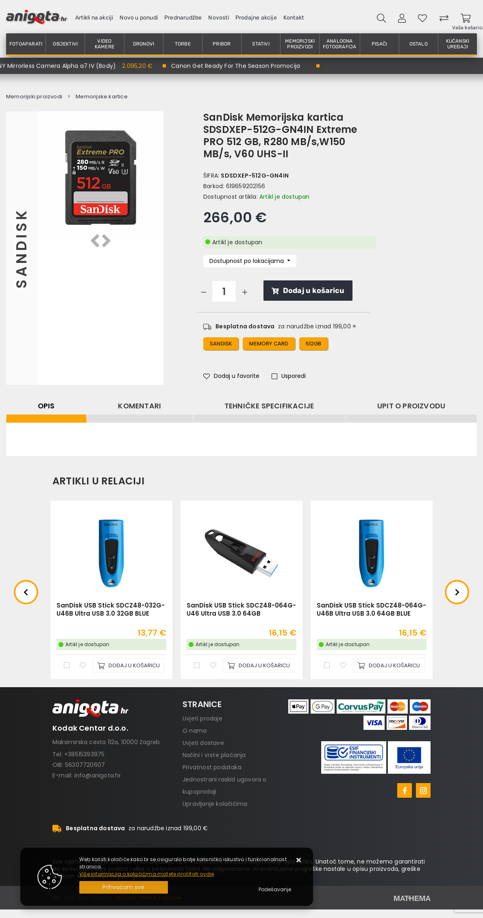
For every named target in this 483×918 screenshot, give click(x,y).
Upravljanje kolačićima (215, 804)
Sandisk (22, 248)
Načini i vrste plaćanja (214, 755)
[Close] (123, 887)
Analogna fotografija (339, 44)
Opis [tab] (46, 406)
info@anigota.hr (97, 775)
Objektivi (65, 44)
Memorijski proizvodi (300, 44)
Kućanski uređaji (458, 44)
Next (457, 592)
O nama (195, 731)
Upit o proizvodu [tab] (411, 406)
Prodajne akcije (256, 17)
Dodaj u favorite (231, 376)
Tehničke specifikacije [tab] (269, 406)
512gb (314, 343)
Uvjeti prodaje (202, 718)
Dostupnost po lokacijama (247, 261)
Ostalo (418, 44)
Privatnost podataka (212, 767)
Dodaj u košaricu (308, 290)
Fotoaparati (25, 44)
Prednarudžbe (183, 17)
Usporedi (289, 376)
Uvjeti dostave (203, 743)
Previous (26, 592)
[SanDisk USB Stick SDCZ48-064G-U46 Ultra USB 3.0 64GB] (258, 665)
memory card (268, 343)
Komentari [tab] (139, 406)
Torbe (183, 44)
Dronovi (143, 44)
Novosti (218, 17)
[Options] (275, 889)
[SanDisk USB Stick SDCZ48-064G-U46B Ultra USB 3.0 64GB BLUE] (388, 665)
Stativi (260, 44)
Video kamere (104, 44)
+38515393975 (84, 754)
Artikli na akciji (94, 17)
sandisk (221, 343)
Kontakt (293, 17)
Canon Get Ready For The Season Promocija (235, 66)
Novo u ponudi (139, 17)
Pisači (379, 44)
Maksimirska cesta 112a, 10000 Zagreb (106, 742)
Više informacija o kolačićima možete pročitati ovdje (146, 873)
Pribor (222, 44)
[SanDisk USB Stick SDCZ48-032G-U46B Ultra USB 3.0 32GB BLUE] (128, 665)
